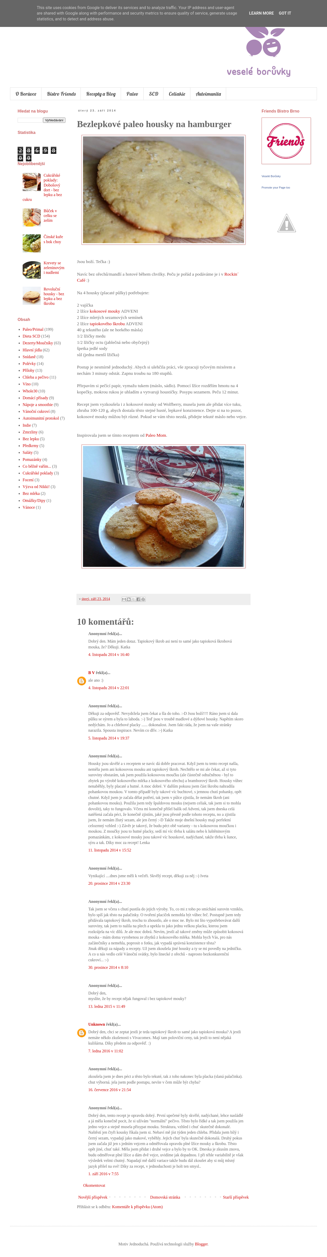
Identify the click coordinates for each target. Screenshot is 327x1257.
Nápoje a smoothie (38, 404)
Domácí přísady (35, 398)
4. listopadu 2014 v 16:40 (108, 654)
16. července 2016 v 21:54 (109, 1090)
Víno (27, 384)
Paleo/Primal (33, 329)
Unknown (96, 1024)
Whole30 (30, 391)
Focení (28, 480)
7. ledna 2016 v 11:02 (105, 1051)
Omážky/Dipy (34, 500)
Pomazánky (32, 459)
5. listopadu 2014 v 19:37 (108, 738)
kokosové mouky (104, 311)
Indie (27, 425)
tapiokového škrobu (107, 323)
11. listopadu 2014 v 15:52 (109, 850)
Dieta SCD (31, 336)
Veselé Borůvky (271, 176)
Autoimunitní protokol (41, 418)
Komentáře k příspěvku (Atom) (137, 1207)
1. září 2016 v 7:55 (103, 1174)
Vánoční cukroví (36, 411)
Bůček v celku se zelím (50, 216)
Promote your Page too (276, 187)
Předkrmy (30, 445)
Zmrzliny (30, 432)
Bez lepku (31, 439)
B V (91, 673)
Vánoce (29, 507)
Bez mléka (31, 493)
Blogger (201, 1244)
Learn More (261, 13)
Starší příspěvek (236, 1197)
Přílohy (28, 370)
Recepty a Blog (101, 94)
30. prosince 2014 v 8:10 (108, 967)
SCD (153, 94)
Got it (285, 13)
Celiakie (177, 94)
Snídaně (29, 357)
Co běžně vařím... (37, 466)
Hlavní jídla (32, 350)
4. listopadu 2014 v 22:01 (108, 688)
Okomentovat (94, 1185)
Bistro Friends (61, 94)
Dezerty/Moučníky (38, 343)
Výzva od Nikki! (36, 487)
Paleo (132, 94)
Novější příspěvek (92, 1197)
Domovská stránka (165, 1197)
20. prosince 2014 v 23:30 (109, 883)
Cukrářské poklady (38, 473)
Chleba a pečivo (36, 377)
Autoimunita (208, 94)
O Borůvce (25, 94)
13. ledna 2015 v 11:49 (106, 1006)
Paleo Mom (156, 435)
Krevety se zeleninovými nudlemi (54, 268)
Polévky (29, 363)
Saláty (28, 452)
